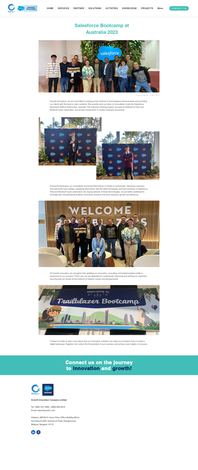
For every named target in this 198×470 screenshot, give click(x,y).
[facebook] (38, 432)
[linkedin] (33, 432)
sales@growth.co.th (46, 410)
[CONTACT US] (179, 8)
